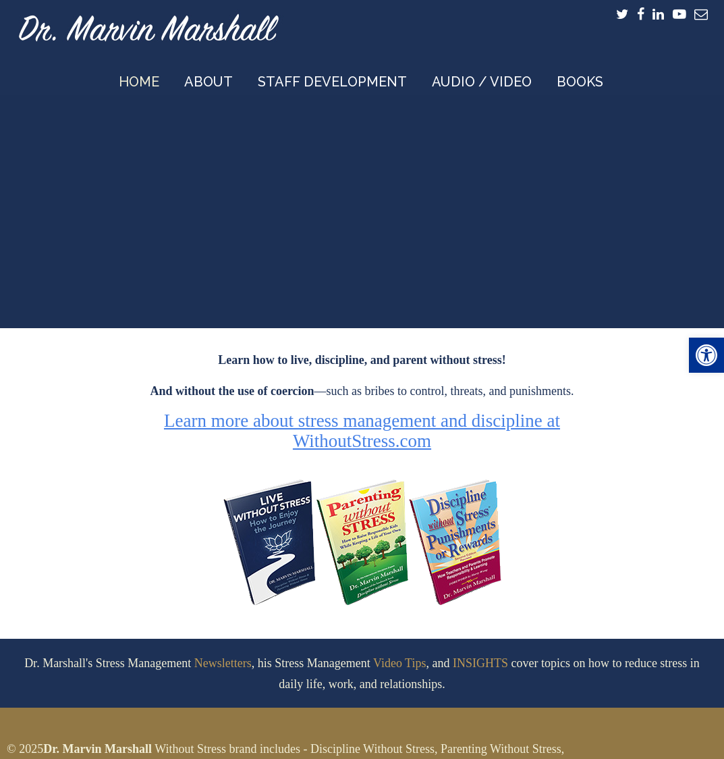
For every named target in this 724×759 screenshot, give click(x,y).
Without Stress (190, 749)
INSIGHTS (480, 663)
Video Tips (399, 663)
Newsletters (223, 663)
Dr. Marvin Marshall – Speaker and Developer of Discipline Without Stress (148, 24)
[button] (706, 355)
